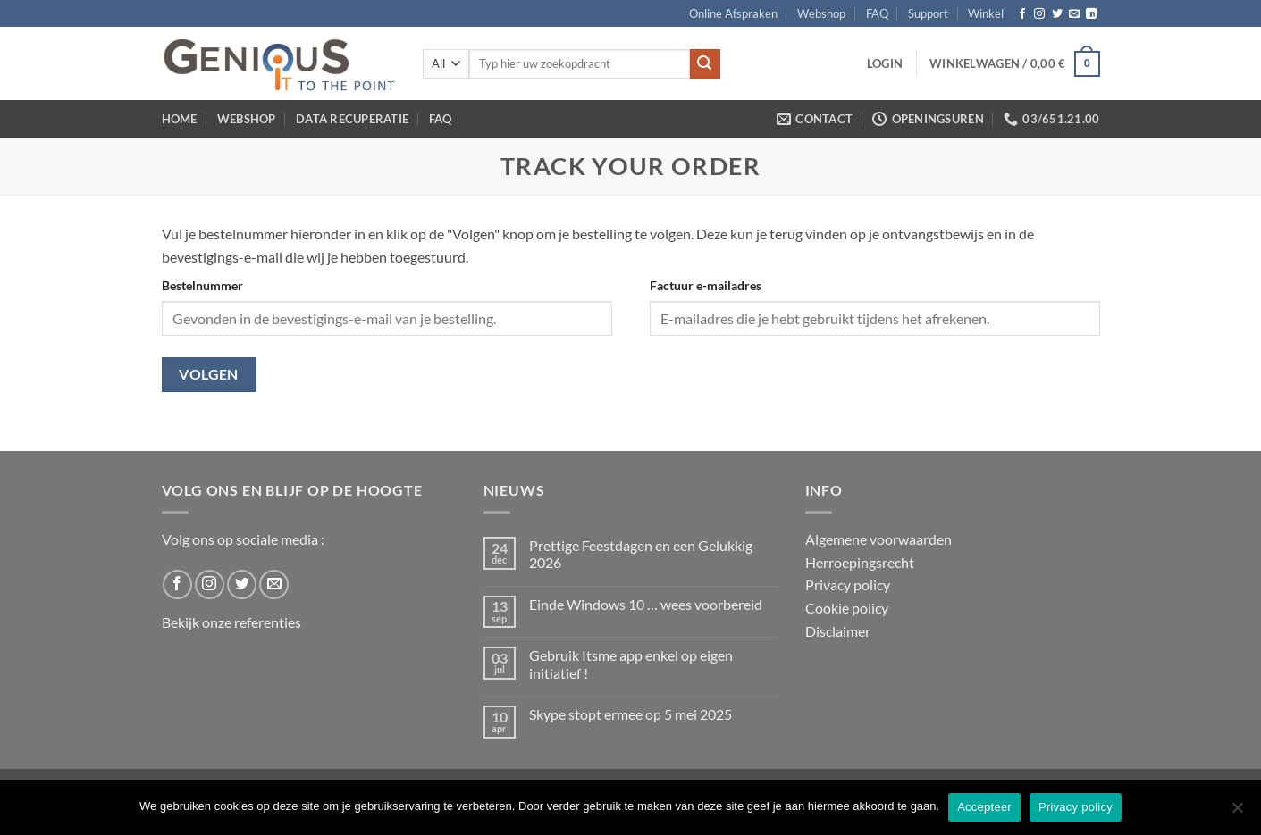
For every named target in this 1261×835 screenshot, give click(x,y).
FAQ (877, 13)
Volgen (209, 374)
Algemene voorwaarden (878, 538)
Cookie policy (846, 607)
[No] (1237, 812)
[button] (885, 63)
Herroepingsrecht (859, 562)
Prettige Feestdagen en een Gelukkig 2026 (640, 554)
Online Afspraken (733, 13)
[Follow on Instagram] (1039, 14)
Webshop (821, 13)
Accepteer (984, 807)
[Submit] (705, 64)
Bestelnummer (202, 285)
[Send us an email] (1074, 14)
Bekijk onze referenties (231, 622)
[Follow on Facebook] (1022, 14)
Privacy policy (847, 584)
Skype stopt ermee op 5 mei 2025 (630, 714)
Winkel (986, 13)
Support (928, 13)
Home (180, 119)
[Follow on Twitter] (1057, 14)
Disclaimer (837, 630)
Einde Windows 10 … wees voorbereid (645, 604)
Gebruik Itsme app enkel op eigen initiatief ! (631, 664)
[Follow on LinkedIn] (1091, 14)
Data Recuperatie (352, 119)
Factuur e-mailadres (705, 285)
